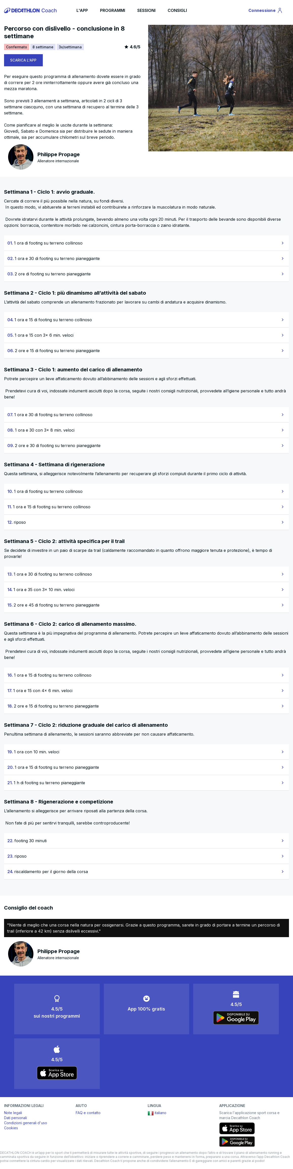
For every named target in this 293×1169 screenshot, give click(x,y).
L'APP (82, 10)
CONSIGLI (177, 10)
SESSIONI (146, 10)
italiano (157, 1113)
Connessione (265, 11)
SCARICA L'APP (23, 60)
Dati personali (15, 1118)
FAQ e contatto (88, 1113)
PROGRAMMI (112, 10)
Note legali (13, 1113)
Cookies (11, 1128)
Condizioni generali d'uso (25, 1123)
